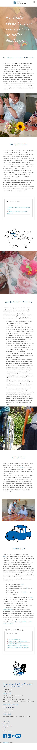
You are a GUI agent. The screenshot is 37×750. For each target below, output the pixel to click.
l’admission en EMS (20, 622)
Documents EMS (12, 634)
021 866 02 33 (7, 714)
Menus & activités (12, 201)
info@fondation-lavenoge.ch (10, 705)
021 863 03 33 (7, 693)
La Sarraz (20, 467)
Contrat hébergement (15, 639)
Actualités (6, 721)
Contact (5, 727)
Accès (5, 729)
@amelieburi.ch (6, 742)
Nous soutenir (7, 731)
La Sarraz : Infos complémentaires (18, 641)
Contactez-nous (7, 609)
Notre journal (7, 725)
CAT (27, 588)
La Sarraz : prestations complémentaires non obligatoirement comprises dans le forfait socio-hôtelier (18, 645)
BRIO (4, 556)
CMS (24, 592)
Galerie (5, 723)
